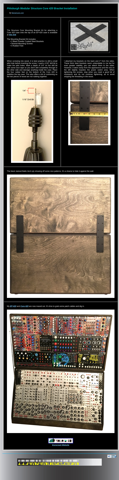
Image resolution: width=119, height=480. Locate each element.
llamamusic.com (18, 13)
